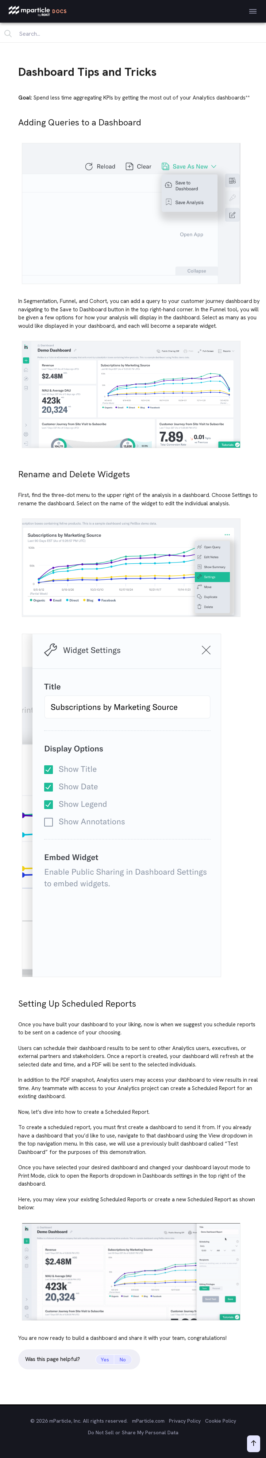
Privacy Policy (185, 1421)
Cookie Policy (220, 1421)
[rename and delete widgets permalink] (15, 472)
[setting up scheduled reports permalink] (15, 1002)
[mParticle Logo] (38, 11)
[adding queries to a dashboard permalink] (15, 120)
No (123, 1359)
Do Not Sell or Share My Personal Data (133, 1432)
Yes (105, 1359)
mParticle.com (148, 1421)
